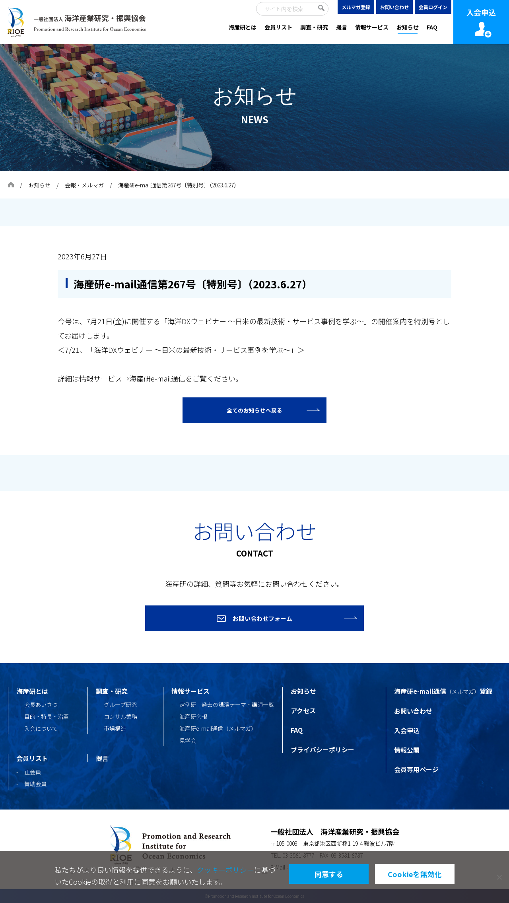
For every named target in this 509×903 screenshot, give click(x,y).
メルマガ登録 (356, 7)
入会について (41, 728)
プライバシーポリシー (322, 749)
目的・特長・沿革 (46, 716)
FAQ (432, 27)
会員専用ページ (416, 769)
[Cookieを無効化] (499, 877)
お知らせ (407, 27)
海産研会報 (193, 716)
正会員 (32, 772)
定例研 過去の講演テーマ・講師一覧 (226, 704)
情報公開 (407, 750)
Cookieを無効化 (415, 874)
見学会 (187, 740)
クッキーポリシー (225, 869)
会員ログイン (433, 7)
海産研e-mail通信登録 (443, 691)
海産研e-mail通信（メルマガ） (217, 728)
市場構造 (115, 728)
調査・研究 (314, 27)
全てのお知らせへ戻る (254, 410)
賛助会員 (35, 784)
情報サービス (372, 27)
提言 (341, 27)
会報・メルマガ (84, 185)
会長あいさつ (41, 704)
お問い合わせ (394, 7)
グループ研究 (120, 704)
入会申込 (407, 730)
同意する (329, 874)
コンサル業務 (120, 716)
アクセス (303, 710)
